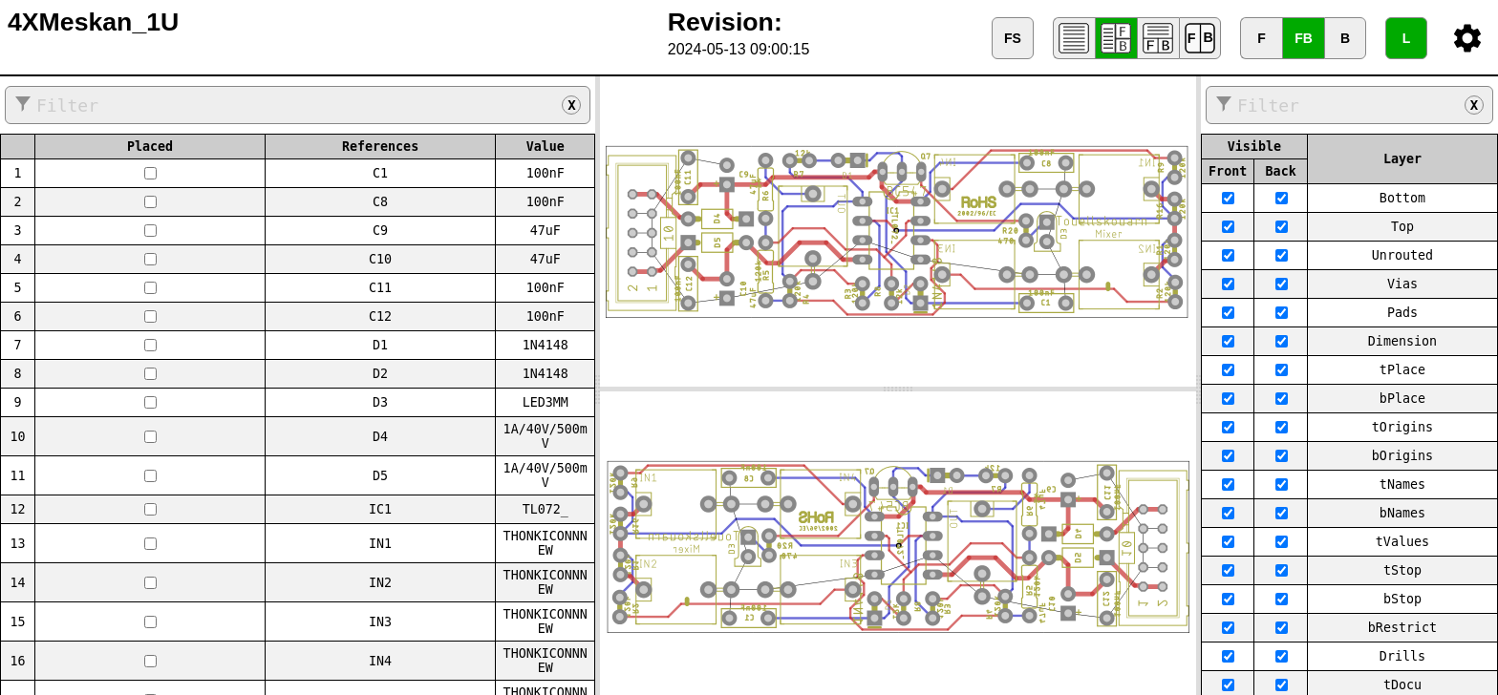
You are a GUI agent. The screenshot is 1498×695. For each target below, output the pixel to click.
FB (1304, 38)
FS (1012, 38)
